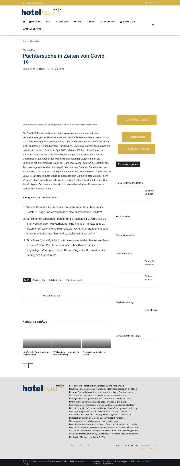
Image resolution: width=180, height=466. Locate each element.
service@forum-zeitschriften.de (148, 447)
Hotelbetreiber (55, 280)
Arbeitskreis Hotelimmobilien (110, 433)
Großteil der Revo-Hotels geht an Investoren (37, 353)
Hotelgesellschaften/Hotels (129, 183)
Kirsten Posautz (36, 69)
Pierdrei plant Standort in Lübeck (94, 353)
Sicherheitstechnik (125, 235)
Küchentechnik (123, 216)
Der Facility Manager (78, 437)
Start (25, 41)
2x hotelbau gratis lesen (136, 121)
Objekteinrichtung (124, 302)
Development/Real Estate (128, 336)
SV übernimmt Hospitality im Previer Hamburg (66, 353)
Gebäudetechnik (124, 253)
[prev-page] (25, 365)
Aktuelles (34, 41)
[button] (153, 25)
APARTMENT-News (137, 148)
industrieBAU (132, 433)
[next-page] (30, 365)
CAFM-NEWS (99, 437)
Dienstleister (151, 310)
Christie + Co (39, 280)
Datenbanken (136, 136)
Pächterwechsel (74, 280)
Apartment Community (85, 433)
